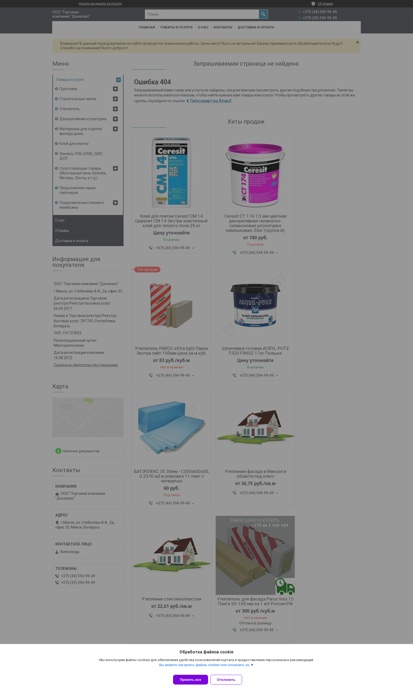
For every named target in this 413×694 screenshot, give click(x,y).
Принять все (190, 680)
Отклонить (229, 680)
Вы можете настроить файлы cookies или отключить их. (204, 668)
